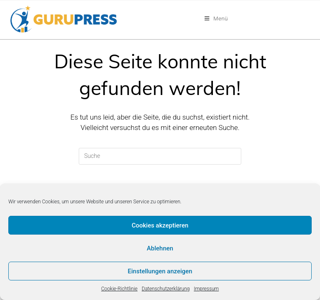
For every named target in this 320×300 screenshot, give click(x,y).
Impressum (206, 289)
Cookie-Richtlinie (119, 289)
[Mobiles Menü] (216, 18)
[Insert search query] (160, 156)
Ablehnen (160, 248)
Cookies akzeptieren (160, 225)
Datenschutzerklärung (166, 289)
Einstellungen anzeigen (160, 271)
